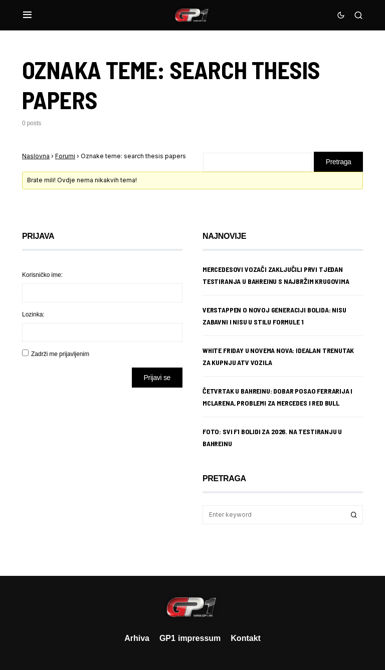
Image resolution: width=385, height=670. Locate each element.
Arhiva (136, 638)
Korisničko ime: (42, 274)
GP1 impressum (190, 638)
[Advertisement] (102, 474)
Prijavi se (157, 377)
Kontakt (246, 638)
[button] (27, 15)
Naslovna (36, 156)
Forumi (65, 156)
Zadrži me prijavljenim (60, 354)
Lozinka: (33, 314)
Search (353, 515)
